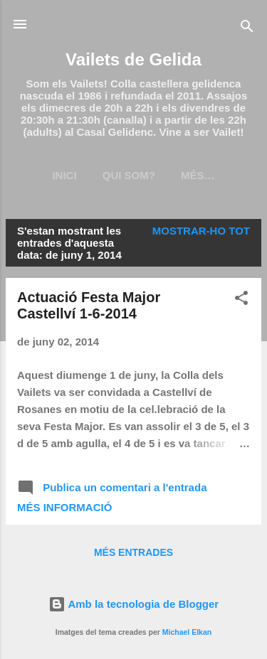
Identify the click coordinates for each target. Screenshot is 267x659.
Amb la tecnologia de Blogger (133, 604)
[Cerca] (247, 28)
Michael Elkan (186, 632)
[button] (241, 300)
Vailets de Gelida (133, 59)
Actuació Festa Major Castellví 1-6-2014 (88, 305)
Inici (64, 175)
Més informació (64, 507)
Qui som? (129, 175)
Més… (198, 175)
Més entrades (133, 552)
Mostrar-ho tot (201, 231)
